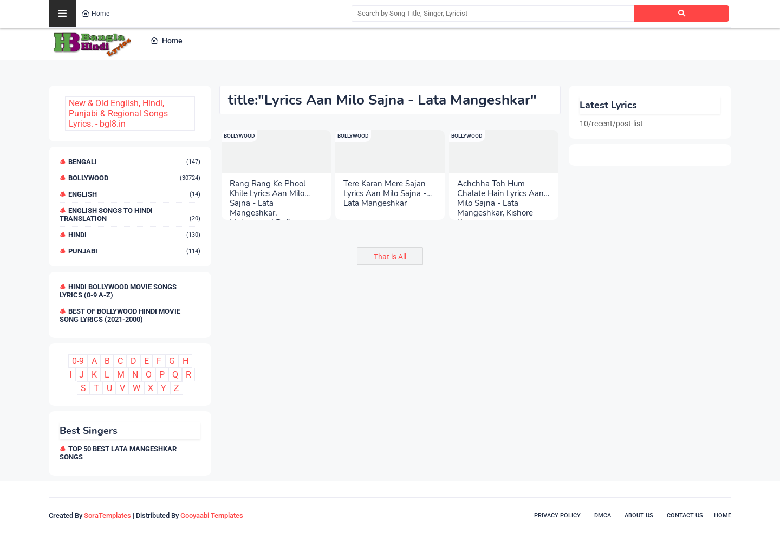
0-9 (78, 361)
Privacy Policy (557, 515)
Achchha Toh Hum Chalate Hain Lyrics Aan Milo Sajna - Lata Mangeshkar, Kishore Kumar (500, 188)
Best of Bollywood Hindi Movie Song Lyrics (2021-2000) (120, 315)
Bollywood (134, 178)
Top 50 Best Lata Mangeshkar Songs (118, 453)
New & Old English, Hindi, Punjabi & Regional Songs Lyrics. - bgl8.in (118, 113)
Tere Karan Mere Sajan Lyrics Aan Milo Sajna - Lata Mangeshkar (384, 188)
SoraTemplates (107, 515)
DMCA (602, 515)
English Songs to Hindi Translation (130, 214)
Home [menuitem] (166, 40)
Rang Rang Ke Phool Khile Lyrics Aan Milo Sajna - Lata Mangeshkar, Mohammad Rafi (268, 188)
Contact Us (685, 515)
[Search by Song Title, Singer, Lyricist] (493, 13)
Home (95, 13)
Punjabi (134, 251)
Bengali (134, 162)
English (134, 194)
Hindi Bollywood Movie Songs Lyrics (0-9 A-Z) (118, 291)
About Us (639, 515)
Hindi (134, 235)
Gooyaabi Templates (211, 515)
